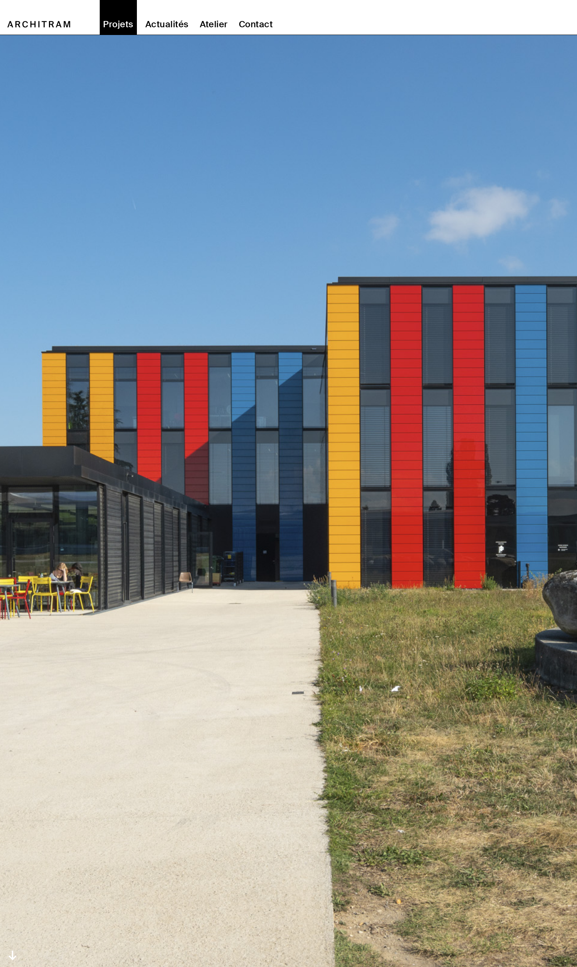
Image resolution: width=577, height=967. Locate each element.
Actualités (167, 24)
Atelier (214, 24)
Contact (256, 24)
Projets (118, 24)
